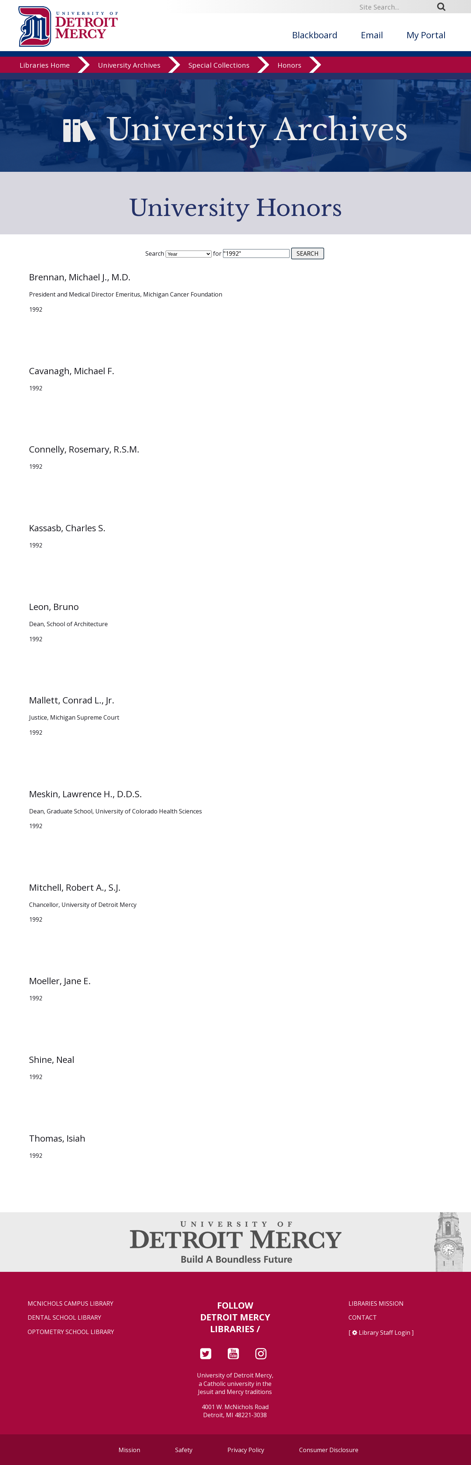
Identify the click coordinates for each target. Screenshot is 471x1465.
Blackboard (314, 35)
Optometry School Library (71, 1332)
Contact (362, 1317)
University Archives (129, 71)
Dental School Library (64, 1317)
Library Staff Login (384, 1333)
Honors (289, 71)
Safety (183, 1450)
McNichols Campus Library (70, 1303)
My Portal (426, 35)
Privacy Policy (245, 1450)
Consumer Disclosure (328, 1450)
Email (372, 35)
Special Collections (218, 71)
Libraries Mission (376, 1303)
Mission (129, 1450)
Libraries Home (45, 71)
